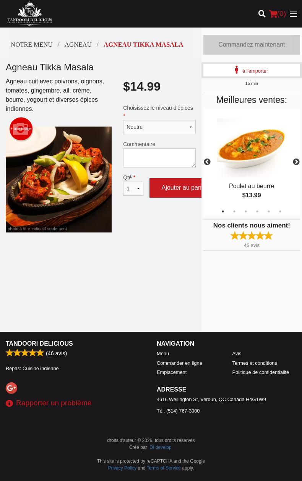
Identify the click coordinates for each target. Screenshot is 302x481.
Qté (133, 185)
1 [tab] (223, 211)
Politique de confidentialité (260, 372)
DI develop (160, 447)
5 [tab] (269, 211)
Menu (163, 353)
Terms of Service (164, 468)
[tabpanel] (251, 162)
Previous (207, 162)
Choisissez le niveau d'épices (159, 119)
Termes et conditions (254, 363)
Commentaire (159, 154)
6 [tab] (280, 211)
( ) (277, 14)
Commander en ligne (179, 363)
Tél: (178, 411)
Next (296, 162)
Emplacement (172, 372)
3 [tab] (246, 211)
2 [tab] (234, 211)
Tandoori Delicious (39, 343)
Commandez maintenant (251, 44)
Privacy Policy (122, 468)
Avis (237, 353)
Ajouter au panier (185, 187)
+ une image (20, 128)
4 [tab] (257, 211)
